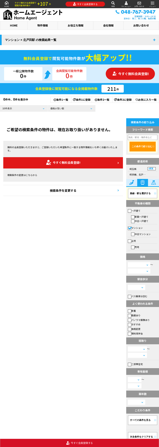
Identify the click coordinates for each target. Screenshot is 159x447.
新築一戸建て (139, 216)
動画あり (134, 315)
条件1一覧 (61, 100)
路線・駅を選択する (140, 193)
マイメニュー (126, 4)
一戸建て (134, 210)
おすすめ (134, 324)
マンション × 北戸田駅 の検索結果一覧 (30, 40)
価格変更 (134, 329)
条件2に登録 (123, 100)
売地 (135, 247)
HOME (6, 4)
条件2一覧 (102, 100)
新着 (132, 310)
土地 (132, 240)
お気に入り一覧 (146, 100)
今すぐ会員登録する (85, 4)
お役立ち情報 (75, 25)
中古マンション (141, 234)
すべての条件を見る (140, 420)
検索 (113, 4)
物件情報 (42, 25)
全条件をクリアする (141, 436)
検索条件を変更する (63, 190)
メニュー (152, 4)
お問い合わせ (139, 4)
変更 (151, 168)
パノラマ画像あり (139, 320)
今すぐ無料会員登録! (130, 73)
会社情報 (108, 25)
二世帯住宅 (135, 364)
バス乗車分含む (137, 296)
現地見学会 (135, 333)
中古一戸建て (139, 221)
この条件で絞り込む (142, 146)
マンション (135, 227)
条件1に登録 (81, 100)
